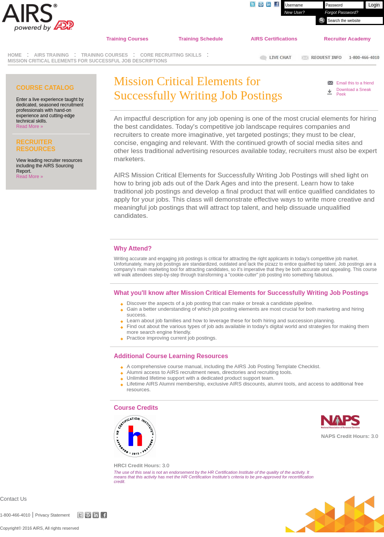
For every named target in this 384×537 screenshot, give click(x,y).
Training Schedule (201, 39)
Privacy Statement (52, 515)
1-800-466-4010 (15, 515)
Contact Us (13, 499)
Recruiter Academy (347, 39)
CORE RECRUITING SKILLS (170, 55)
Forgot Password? (341, 12)
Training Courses (128, 39)
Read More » (29, 126)
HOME (15, 55)
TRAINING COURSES (104, 55)
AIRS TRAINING (51, 55)
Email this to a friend (355, 83)
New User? (294, 12)
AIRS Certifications (274, 39)
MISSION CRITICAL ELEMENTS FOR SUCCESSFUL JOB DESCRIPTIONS (87, 61)
